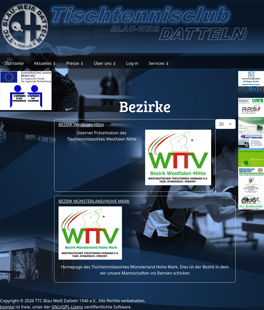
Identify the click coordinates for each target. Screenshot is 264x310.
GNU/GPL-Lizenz (67, 307)
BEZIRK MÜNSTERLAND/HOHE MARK (94, 201)
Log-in (132, 63)
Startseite (14, 63)
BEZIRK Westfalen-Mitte (81, 124)
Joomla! (7, 307)
